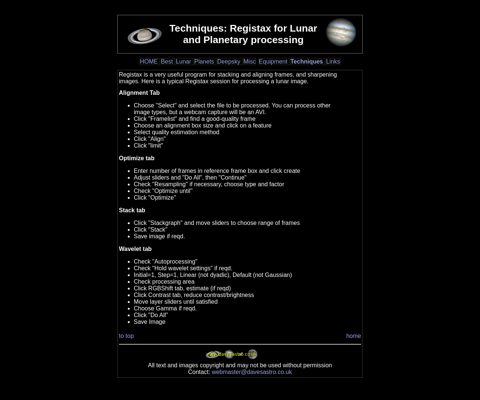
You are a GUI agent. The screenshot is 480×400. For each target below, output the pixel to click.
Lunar (184, 61)
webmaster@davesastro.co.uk (252, 372)
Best (167, 61)
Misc (250, 61)
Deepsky (229, 61)
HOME (149, 61)
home (353, 336)
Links (333, 61)
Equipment (274, 61)
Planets (205, 61)
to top (126, 336)
